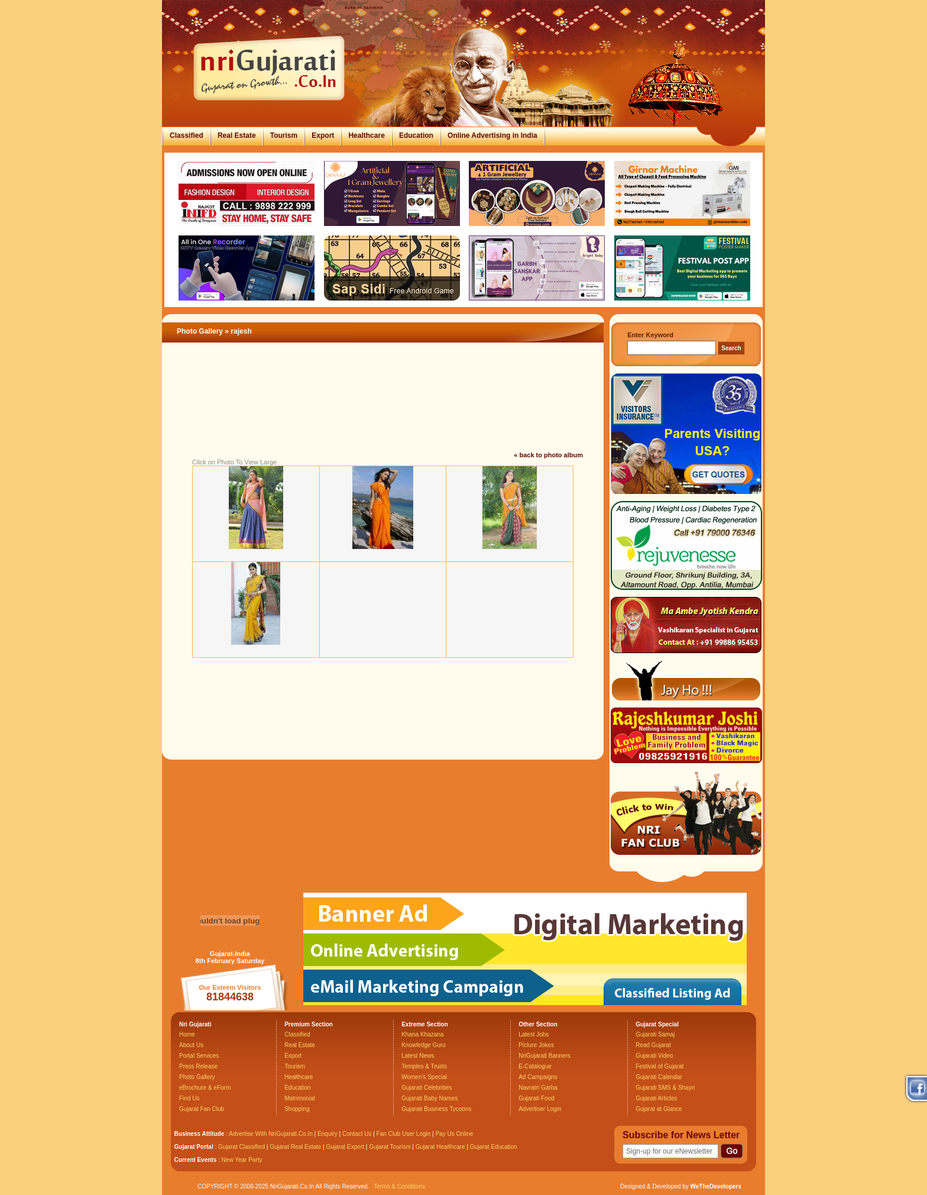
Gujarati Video (654, 1055)
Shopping (296, 1109)
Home (187, 1034)
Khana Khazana (422, 1034)
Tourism (283, 135)
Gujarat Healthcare (440, 1147)
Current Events (195, 1160)
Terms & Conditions (399, 1186)
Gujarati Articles (656, 1098)
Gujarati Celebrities (426, 1087)
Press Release (198, 1066)
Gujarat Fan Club (201, 1109)
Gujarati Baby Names (429, 1098)
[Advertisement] (383, 410)
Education (416, 135)
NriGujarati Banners (544, 1055)
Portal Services (199, 1055)
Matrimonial (299, 1098)
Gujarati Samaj (655, 1034)
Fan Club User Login (404, 1134)
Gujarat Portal (193, 1147)
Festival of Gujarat (659, 1066)
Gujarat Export (345, 1147)
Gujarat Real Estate (295, 1147)
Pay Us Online (454, 1134)
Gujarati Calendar (659, 1077)
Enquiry (328, 1134)
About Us (191, 1045)
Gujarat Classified (241, 1147)
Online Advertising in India (492, 135)
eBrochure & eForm (205, 1087)
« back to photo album (548, 454)
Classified (186, 135)
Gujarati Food (536, 1098)
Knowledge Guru (423, 1045)
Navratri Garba (538, 1087)
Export (323, 135)
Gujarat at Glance (659, 1109)
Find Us (189, 1098)
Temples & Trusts (424, 1066)
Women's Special (424, 1077)
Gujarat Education (493, 1147)
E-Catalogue (535, 1066)
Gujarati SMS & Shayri (665, 1087)
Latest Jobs (533, 1034)
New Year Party (242, 1160)
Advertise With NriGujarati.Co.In (271, 1134)
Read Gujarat (653, 1045)
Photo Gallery (200, 331)
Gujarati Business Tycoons (436, 1109)
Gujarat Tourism (389, 1147)
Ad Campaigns (538, 1077)
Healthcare (366, 135)
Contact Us (356, 1134)
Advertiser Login (539, 1109)
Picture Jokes (536, 1045)
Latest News (417, 1055)
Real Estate (237, 135)
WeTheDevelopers (715, 1186)
